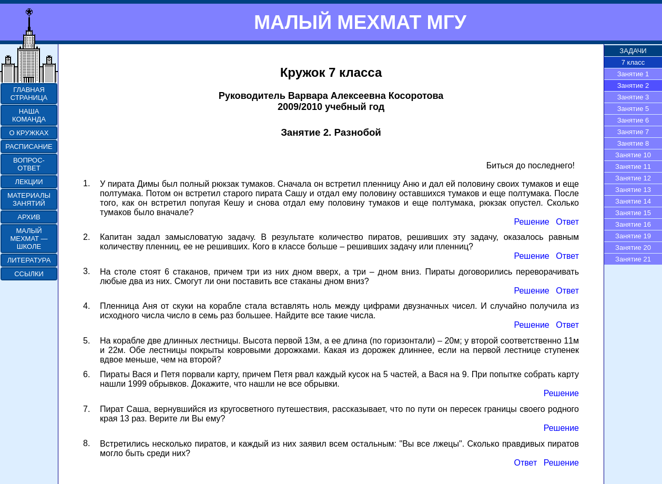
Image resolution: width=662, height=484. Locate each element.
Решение (531, 221)
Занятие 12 (633, 178)
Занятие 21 (633, 259)
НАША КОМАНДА (29, 115)
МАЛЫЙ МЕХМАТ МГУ (360, 22)
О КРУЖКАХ (29, 133)
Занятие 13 (633, 190)
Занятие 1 (633, 74)
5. (86, 340)
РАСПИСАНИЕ (28, 146)
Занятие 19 (633, 236)
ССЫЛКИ (29, 274)
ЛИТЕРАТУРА (29, 260)
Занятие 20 (633, 247)
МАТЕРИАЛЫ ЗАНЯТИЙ (28, 199)
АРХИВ (28, 217)
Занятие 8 (633, 143)
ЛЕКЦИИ (29, 182)
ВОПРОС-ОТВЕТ (29, 164)
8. (86, 443)
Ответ (567, 221)
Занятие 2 (633, 85)
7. (86, 409)
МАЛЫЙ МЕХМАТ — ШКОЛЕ (28, 238)
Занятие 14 (633, 201)
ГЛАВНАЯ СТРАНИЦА (29, 94)
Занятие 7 (633, 132)
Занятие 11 (633, 166)
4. (86, 305)
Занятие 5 (633, 109)
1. (86, 183)
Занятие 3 (633, 97)
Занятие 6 (633, 120)
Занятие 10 (633, 155)
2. (86, 237)
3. (86, 271)
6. (86, 374)
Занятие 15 (633, 213)
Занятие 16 (633, 224)
